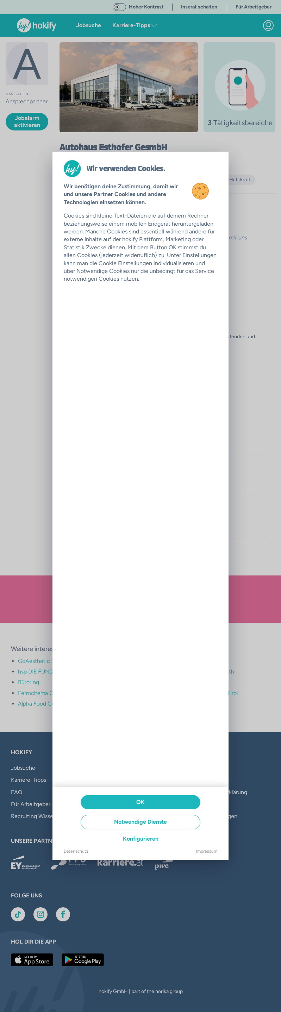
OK (140, 802)
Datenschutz (76, 851)
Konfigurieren (140, 838)
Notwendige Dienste (140, 821)
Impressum (206, 851)
